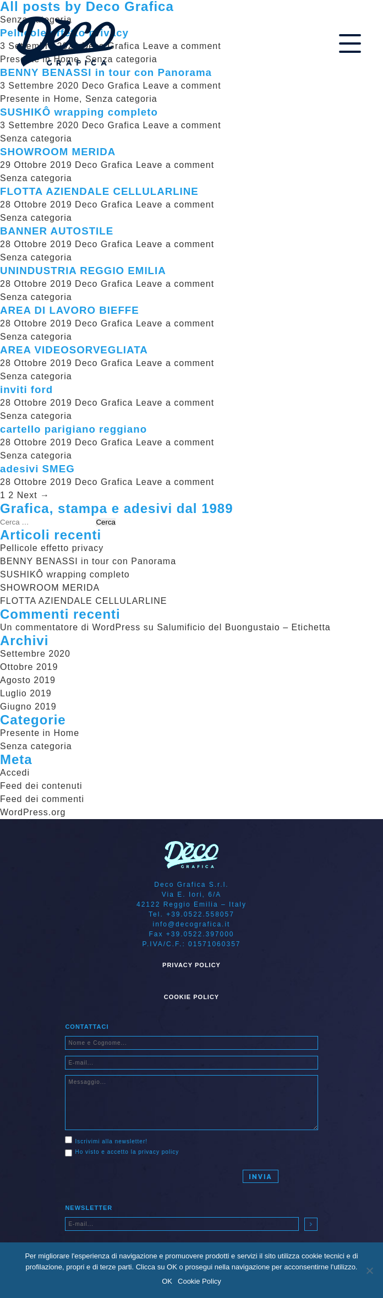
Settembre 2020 (35, 653)
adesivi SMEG (37, 469)
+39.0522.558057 (200, 914)
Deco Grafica (111, 85)
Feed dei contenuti (41, 785)
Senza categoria (121, 98)
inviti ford (26, 389)
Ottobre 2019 (29, 667)
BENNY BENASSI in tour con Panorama (106, 72)
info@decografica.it (192, 924)
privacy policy (158, 1152)
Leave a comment (182, 85)
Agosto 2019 (28, 680)
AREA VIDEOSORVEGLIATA (74, 350)
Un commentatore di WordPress (70, 627)
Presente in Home (39, 98)
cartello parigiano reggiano (73, 429)
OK (167, 1281)
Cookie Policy (191, 997)
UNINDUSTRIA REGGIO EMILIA (83, 270)
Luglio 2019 (26, 693)
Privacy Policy (191, 965)
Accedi (15, 772)
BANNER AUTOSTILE (56, 231)
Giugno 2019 (28, 706)
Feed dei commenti (42, 799)
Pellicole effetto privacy (51, 548)
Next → (33, 495)
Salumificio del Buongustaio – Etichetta (244, 627)
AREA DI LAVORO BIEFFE (69, 310)
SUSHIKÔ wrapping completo (79, 112)
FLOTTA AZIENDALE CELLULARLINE (99, 191)
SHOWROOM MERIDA (58, 151)
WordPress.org (32, 812)
